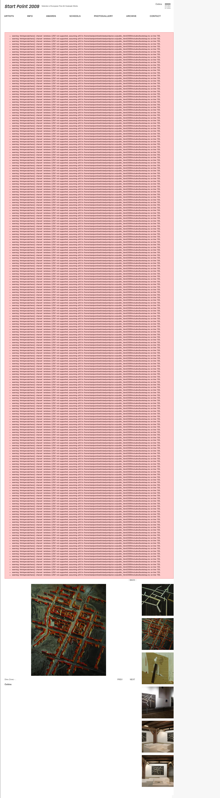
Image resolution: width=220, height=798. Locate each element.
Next (132, 679)
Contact (155, 16)
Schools (75, 16)
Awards (51, 16)
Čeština (159, 4)
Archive (131, 16)
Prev (120, 679)
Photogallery (103, 16)
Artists (9, 16)
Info (30, 16)
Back (132, 580)
